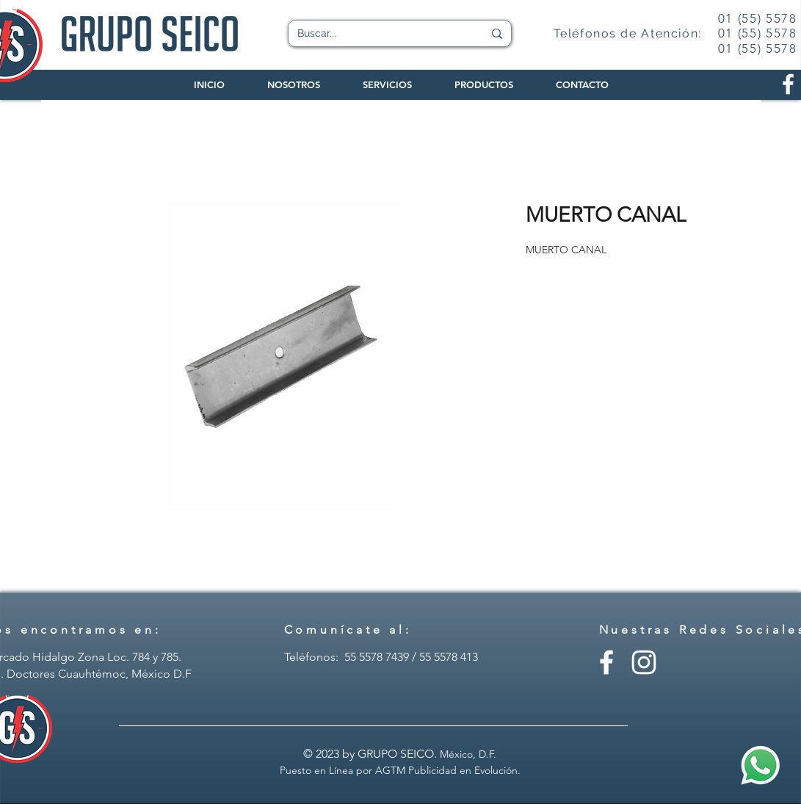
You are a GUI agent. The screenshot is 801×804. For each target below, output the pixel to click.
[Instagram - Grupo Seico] (644, 662)
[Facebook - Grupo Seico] (606, 662)
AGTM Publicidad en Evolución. (448, 770)
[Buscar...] (379, 34)
